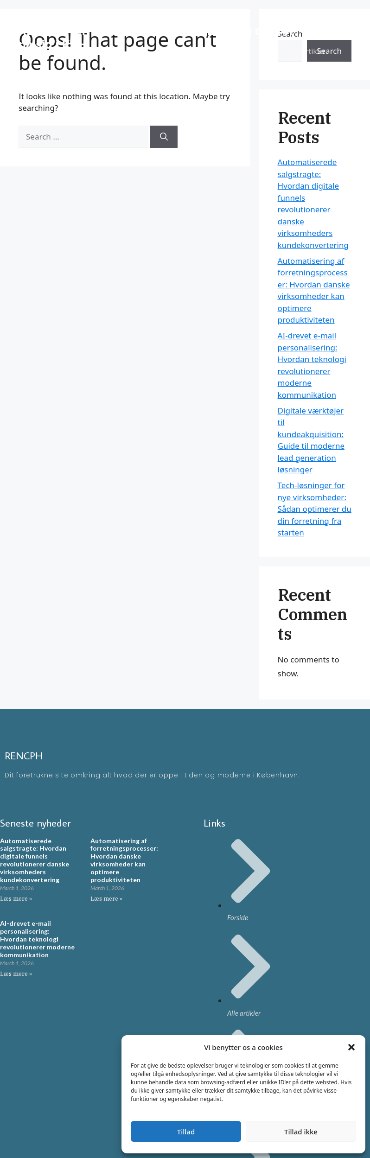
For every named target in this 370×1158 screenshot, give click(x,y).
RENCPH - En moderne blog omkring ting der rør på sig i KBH (156, 37)
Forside (312, 23)
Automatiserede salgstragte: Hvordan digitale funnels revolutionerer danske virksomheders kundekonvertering (34, 860)
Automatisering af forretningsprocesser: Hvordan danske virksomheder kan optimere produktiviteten (124, 860)
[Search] (164, 137)
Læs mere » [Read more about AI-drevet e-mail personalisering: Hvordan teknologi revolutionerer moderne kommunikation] (16, 973)
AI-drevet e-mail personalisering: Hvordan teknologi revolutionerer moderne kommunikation (37, 938)
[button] (351, 1047)
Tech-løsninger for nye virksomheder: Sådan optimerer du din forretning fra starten (314, 509)
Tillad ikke (301, 1131)
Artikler (312, 50)
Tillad (186, 1131)
